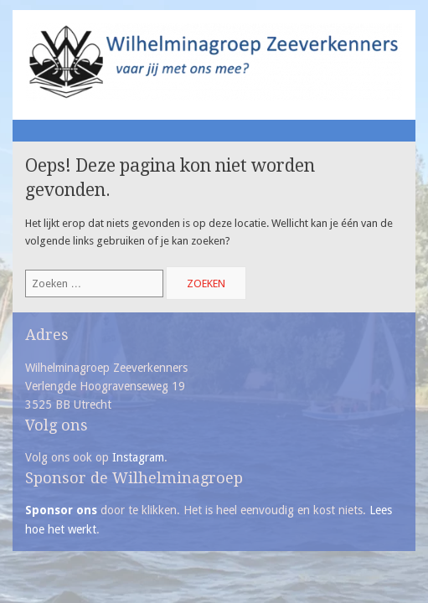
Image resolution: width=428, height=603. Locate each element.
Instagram (138, 457)
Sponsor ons (61, 510)
